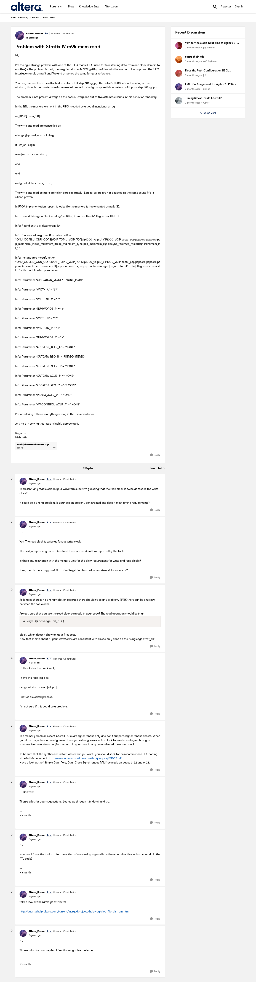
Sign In (239, 6)
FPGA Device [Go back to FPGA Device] (49, 17)
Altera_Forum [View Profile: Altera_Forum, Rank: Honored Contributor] (34, 33)
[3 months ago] (193, 47)
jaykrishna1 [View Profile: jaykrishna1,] (209, 47)
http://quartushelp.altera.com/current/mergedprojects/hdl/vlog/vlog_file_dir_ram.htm (74, 911)
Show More (208, 113)
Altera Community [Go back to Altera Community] (19, 17)
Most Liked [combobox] (157, 468)
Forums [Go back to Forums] (35, 17)
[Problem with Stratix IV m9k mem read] (34, 483)
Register (226, 6)
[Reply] (155, 455)
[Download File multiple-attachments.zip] (54, 446)
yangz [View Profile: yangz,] (206, 88)
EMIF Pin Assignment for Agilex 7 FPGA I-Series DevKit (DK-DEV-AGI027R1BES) (210, 84)
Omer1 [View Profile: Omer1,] (206, 102)
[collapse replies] (12, 479)
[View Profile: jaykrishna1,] (178, 45)
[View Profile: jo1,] (178, 73)
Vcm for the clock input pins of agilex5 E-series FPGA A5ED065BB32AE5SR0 (211, 43)
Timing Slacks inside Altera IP (203, 98)
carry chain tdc (194, 56)
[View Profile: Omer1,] (178, 100)
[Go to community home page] (27, 6)
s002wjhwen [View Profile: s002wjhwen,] (210, 61)
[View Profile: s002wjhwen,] (178, 59)
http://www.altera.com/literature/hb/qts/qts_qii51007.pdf (85, 758)
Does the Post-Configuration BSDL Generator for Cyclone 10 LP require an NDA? (210, 71)
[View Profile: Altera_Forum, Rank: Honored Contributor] (19, 35)
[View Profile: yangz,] (178, 86)
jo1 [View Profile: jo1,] (204, 75)
